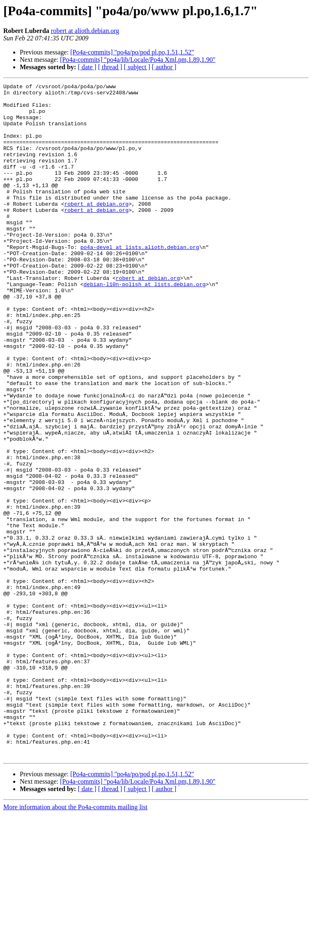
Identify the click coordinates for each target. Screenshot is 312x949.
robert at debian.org (96, 228)
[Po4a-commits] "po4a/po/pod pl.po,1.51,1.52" (132, 52)
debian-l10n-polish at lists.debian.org (144, 325)
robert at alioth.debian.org (85, 30)
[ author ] (164, 66)
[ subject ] (137, 66)
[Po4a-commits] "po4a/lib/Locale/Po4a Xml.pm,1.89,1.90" (138, 59)
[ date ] (87, 66)
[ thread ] (110, 66)
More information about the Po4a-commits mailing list (75, 941)
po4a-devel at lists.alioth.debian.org (139, 280)
